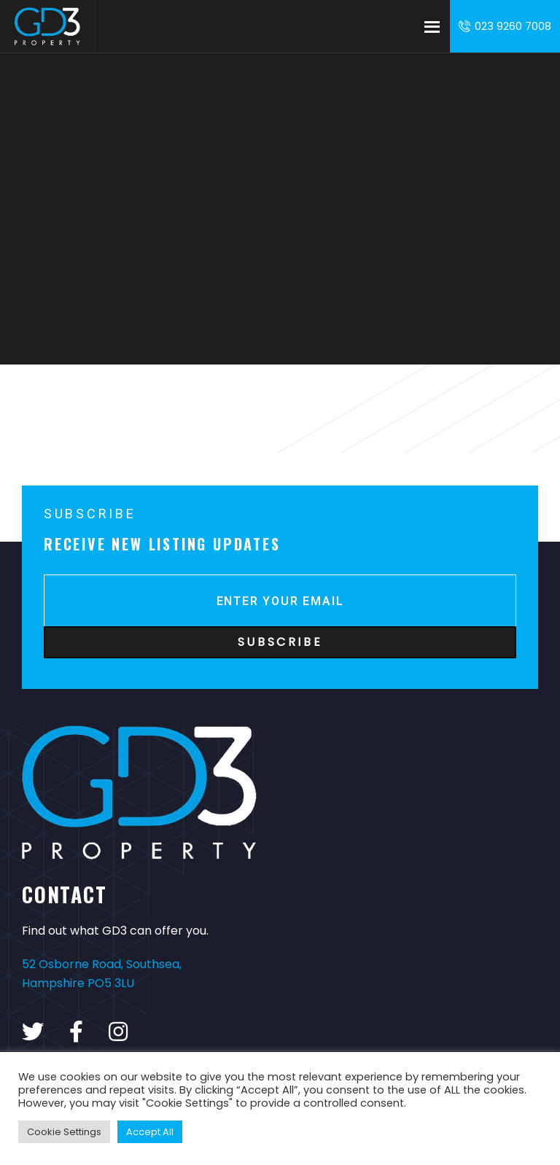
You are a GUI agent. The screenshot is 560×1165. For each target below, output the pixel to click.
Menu (431, 26)
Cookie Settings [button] (64, 1132)
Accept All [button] (150, 1132)
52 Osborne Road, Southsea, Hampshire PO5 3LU (102, 973)
